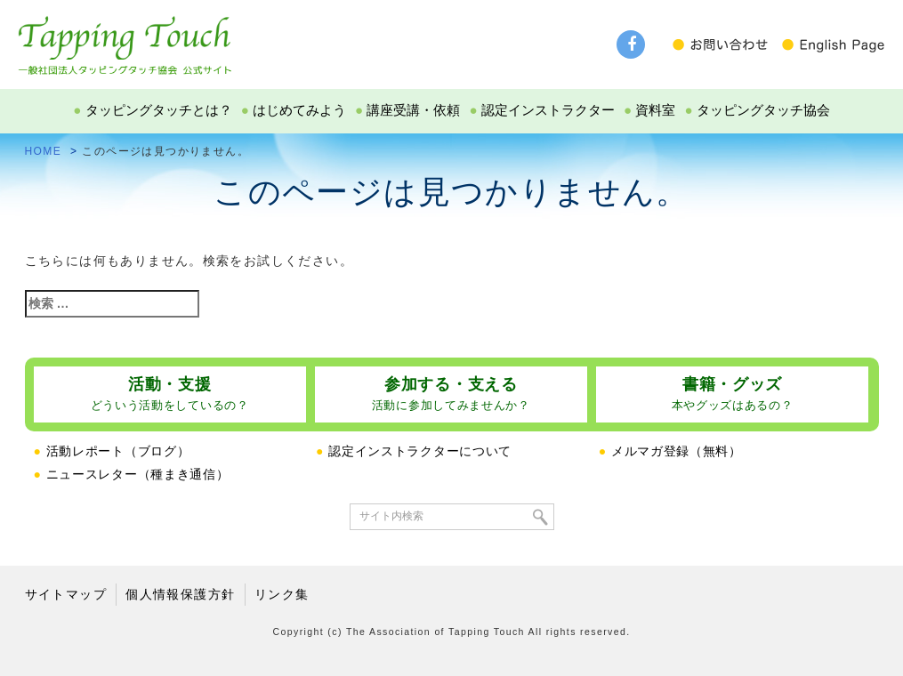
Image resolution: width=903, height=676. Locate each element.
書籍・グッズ (733, 393)
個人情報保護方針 (180, 594)
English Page (831, 44)
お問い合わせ (725, 44)
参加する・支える (451, 393)
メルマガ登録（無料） (670, 451)
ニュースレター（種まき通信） (132, 474)
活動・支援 (170, 393)
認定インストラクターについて (414, 451)
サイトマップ (66, 594)
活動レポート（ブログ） (112, 451)
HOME (43, 151)
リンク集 (282, 594)
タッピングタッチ (124, 37)
